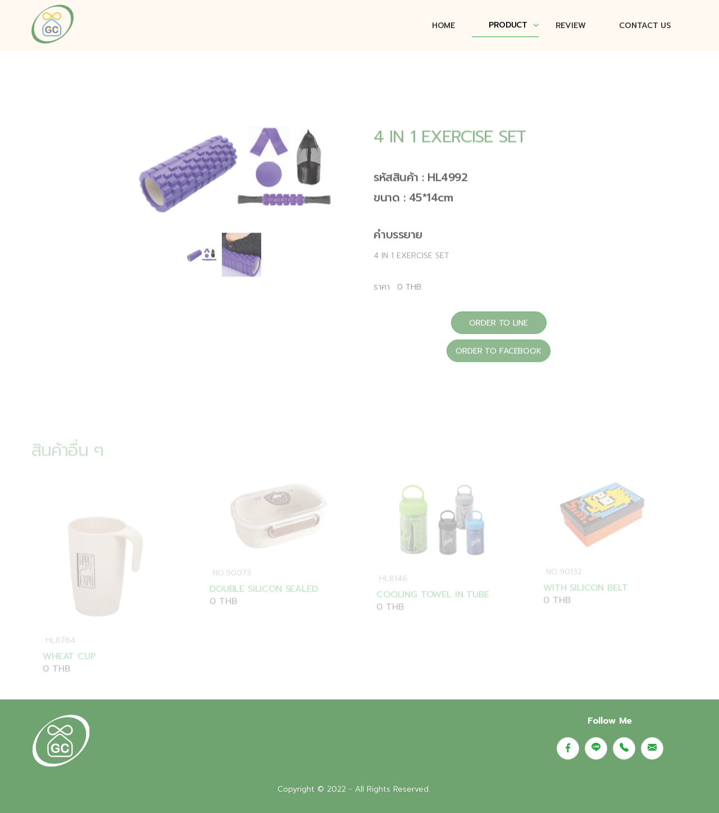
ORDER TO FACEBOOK (498, 358)
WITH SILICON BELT (585, 599)
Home (443, 25)
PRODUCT (508, 25)
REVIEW (570, 25)
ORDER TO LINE (498, 329)
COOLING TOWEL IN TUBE (432, 605)
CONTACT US (645, 25)
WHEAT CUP (69, 667)
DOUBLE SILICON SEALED (264, 599)
